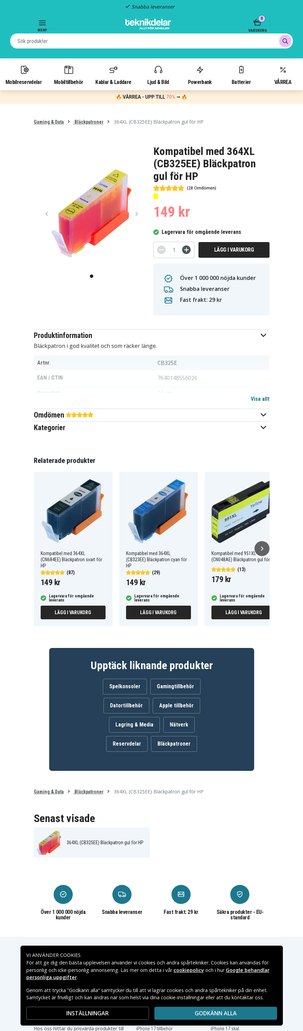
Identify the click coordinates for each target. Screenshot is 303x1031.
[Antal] (174, 249)
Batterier (241, 75)
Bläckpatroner (88, 122)
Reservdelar (127, 743)
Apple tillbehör (176, 705)
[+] (186, 249)
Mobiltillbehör (68, 75)
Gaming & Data (49, 122)
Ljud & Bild (158, 75)
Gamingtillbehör (175, 686)
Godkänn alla (216, 1013)
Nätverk (179, 724)
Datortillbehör (126, 705)
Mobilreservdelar (23, 75)
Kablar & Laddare (113, 75)
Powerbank (200, 75)
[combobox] (151, 40)
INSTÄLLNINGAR (87, 1013)
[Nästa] (262, 548)
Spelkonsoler (124, 686)
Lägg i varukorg (234, 249)
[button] (152, 335)
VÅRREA (282, 75)
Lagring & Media (134, 724)
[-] (161, 249)
